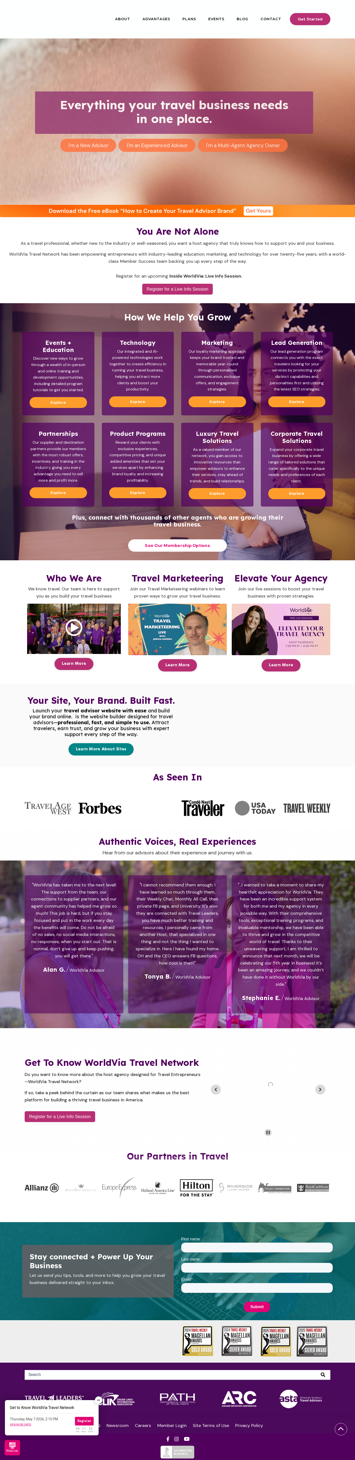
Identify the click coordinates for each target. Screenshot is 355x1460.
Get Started (310, 19)
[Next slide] (320, 1089)
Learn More (74, 663)
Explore (58, 402)
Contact (271, 19)
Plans (189, 19)
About (122, 19)
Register (84, 1421)
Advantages (156, 19)
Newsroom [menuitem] (117, 1425)
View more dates (20, 1424)
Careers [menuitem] (143, 1425)
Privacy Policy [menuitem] (249, 1425)
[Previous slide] (216, 1089)
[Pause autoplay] (268, 1132)
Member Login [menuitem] (172, 1425)
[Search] (177, 1375)
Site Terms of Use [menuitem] (211, 1425)
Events (216, 19)
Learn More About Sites (101, 749)
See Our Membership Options (177, 545)
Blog (242, 19)
